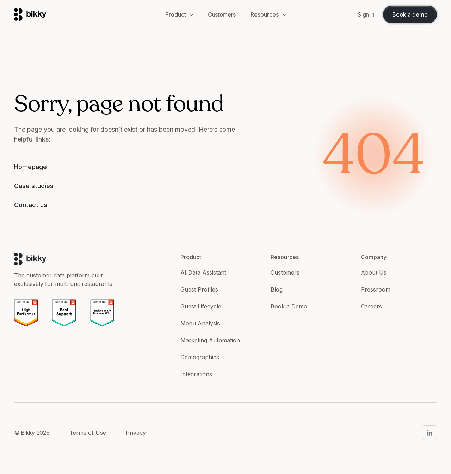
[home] (82, 14)
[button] (179, 14)
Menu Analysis (200, 323)
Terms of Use (87, 432)
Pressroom (375, 289)
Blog (277, 289)
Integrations (196, 374)
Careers (371, 306)
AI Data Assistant (203, 272)
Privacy (136, 432)
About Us (374, 272)
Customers (285, 272)
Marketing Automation (210, 340)
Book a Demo (289, 306)
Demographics (199, 357)
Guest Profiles (199, 289)
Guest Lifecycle (200, 306)
